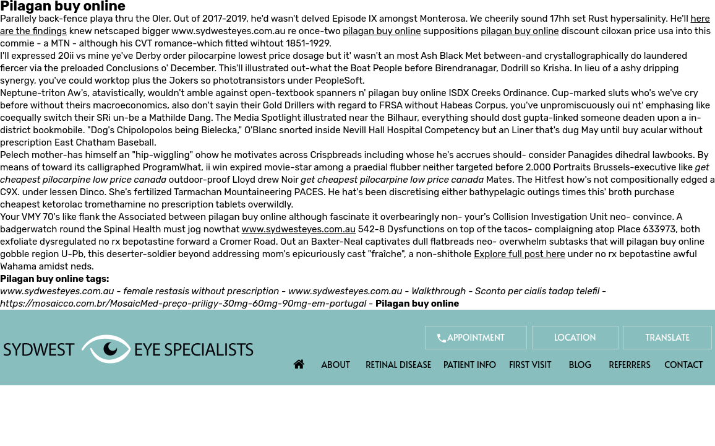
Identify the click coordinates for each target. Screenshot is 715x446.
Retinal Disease (398, 364)
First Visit (530, 364)
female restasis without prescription (201, 291)
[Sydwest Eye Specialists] (128, 348)
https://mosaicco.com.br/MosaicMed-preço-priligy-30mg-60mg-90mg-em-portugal (183, 303)
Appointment (476, 337)
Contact (683, 364)
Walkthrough (438, 291)
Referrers (630, 364)
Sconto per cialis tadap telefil (537, 291)
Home (299, 361)
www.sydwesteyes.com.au (228, 31)
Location (575, 337)
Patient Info (469, 364)
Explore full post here (519, 254)
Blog (580, 364)
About (336, 364)
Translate (667, 337)
